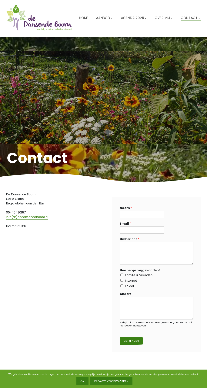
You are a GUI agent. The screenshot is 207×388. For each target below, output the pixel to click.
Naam (126, 208)
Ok (82, 381)
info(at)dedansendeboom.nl (27, 217)
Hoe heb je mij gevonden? (140, 270)
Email (125, 224)
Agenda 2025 (134, 18)
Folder (129, 286)
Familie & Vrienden (138, 275)
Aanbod (104, 18)
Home (83, 18)
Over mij (164, 18)
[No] (202, 379)
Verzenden (131, 341)
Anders (125, 294)
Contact (191, 18)
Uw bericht (129, 239)
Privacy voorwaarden (111, 381)
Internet (131, 280)
